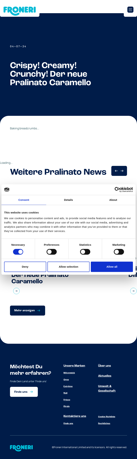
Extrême (68, 386)
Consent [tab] (23, 199)
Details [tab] (68, 199)
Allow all (111, 266)
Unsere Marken (74, 365)
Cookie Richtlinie (106, 417)
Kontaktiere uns (75, 416)
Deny (25, 266)
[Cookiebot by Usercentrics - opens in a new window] (117, 189)
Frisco (67, 400)
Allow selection (68, 266)
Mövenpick (69, 373)
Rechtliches (104, 423)
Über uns (104, 365)
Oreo (66, 380)
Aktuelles (104, 376)
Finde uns (68, 423)
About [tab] (113, 199)
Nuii (65, 393)
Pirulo (67, 406)
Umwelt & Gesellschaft (107, 388)
